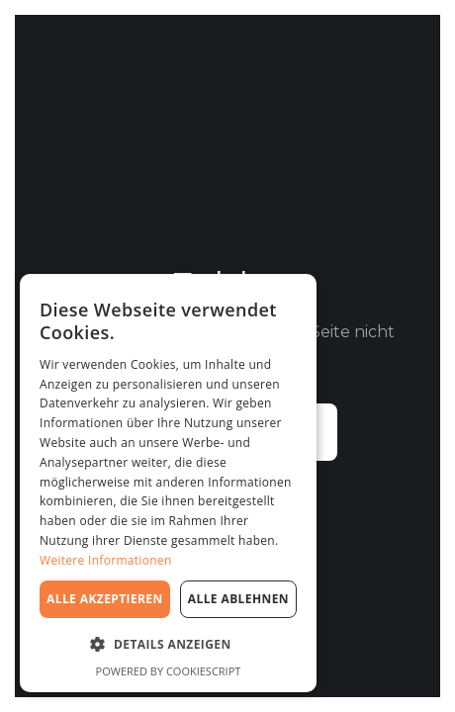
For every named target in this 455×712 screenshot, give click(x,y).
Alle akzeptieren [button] (104, 598)
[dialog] (168, 483)
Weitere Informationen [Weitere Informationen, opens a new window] (106, 560)
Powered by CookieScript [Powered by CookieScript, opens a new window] (168, 671)
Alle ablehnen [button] (238, 598)
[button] (168, 645)
